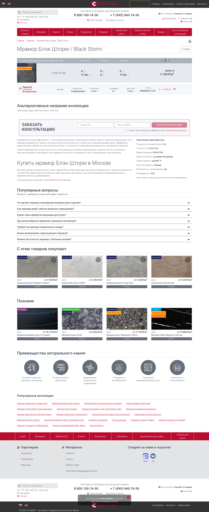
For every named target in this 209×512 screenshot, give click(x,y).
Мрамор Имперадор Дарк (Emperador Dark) (64, 420)
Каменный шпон (121, 32)
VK (153, 458)
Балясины (100, 436)
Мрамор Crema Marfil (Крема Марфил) (34, 409)
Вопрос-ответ (72, 465)
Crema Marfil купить (53, 180)
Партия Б (27, 87)
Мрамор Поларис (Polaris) (142, 420)
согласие (144, 130)
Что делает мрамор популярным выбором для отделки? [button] (49, 202)
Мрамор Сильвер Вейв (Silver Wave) (69, 425)
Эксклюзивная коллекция (180, 32)
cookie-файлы (106, 499)
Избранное (186, 18)
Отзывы (156, 4)
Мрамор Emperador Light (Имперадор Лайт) (102, 409)
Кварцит (103, 32)
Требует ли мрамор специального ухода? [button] (40, 227)
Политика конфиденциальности (81, 471)
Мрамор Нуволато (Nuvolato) (172, 420)
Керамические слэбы (142, 32)
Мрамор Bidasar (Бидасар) (138, 403)
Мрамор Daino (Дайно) (67, 409)
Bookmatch (62, 436)
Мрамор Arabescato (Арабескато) (32, 403)
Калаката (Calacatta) (98, 420)
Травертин (86, 32)
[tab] (104, 202)
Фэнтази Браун (96, 425)
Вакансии (26, 465)
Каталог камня (25, 32)
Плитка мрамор (119, 420)
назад (185, 49)
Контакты (202, 4)
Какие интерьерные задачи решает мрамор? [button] (42, 233)
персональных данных (176, 130)
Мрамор (41, 32)
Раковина (122, 436)
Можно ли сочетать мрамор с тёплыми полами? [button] (44, 239)
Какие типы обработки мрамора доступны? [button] (41, 214)
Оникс (70, 32)
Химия (161, 32)
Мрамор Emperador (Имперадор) (141, 409)
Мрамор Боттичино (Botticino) (147, 414)
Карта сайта (184, 505)
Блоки (81, 436)
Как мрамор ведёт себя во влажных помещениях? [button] (45, 208)
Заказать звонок (116, 20)
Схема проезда (96, 20)
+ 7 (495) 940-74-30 (124, 15)
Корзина (187, 21)
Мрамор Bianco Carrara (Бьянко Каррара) (103, 403)
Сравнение (168, 18)
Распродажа (27, 459)
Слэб (22, 436)
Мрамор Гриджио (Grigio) (28, 420)
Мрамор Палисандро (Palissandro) (32, 425)
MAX (145, 458)
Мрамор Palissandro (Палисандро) (72, 414)
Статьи (69, 459)
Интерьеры (26, 453)
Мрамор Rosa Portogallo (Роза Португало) (111, 414)
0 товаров (187, 14)
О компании (168, 4)
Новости (70, 453)
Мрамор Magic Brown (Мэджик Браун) (34, 414)
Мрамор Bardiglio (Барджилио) (66, 403)
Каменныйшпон (182, 436)
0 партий (178, 14)
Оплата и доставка (185, 4)
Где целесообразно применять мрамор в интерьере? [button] (47, 220)
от (165, 89)
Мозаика (40, 436)
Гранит (56, 32)
